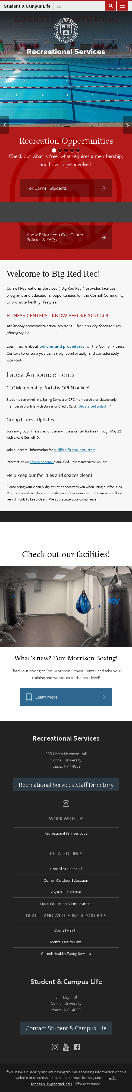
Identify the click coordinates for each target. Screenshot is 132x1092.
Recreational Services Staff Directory (66, 784)
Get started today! (94, 406)
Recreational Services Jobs (66, 833)
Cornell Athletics (66, 868)
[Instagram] (66, 803)
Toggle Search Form (110, 5)
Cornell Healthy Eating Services (66, 953)
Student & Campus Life (29, 6)
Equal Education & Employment (66, 903)
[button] (4, 125)
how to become (42, 461)
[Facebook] (75, 1047)
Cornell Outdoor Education (66, 880)
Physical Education (66, 892)
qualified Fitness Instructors (74, 449)
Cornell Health (66, 930)
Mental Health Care (65, 942)
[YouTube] (66, 1047)
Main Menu (122, 5)
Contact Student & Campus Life (66, 1027)
